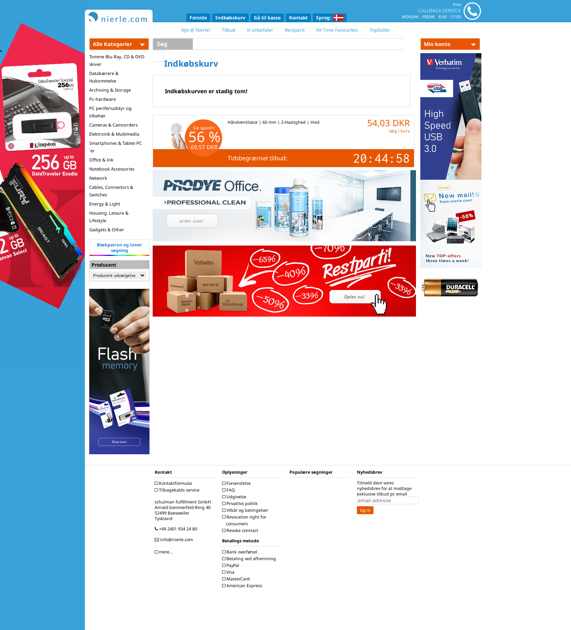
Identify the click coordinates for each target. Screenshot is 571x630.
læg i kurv (399, 131)
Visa (229, 572)
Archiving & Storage (110, 90)
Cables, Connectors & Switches (111, 191)
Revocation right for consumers (245, 520)
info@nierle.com (175, 539)
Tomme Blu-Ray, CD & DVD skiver (116, 60)
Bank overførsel (240, 552)
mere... (165, 552)
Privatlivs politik (241, 503)
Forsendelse (237, 483)
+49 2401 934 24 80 (177, 529)
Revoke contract (241, 530)
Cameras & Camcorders (113, 125)
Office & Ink (101, 160)
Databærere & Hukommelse (104, 77)
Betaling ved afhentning (250, 558)
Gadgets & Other (106, 229)
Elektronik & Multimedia (114, 134)
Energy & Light (104, 204)
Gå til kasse (267, 17)
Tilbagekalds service (178, 490)
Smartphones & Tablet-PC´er (115, 147)
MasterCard (237, 579)
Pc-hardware (102, 99)
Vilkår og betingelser (246, 510)
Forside (198, 17)
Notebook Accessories (111, 169)
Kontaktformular (174, 483)
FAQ (229, 490)
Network (98, 178)
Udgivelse (235, 496)
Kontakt (298, 17)
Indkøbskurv (230, 17)
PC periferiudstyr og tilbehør (110, 112)
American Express (243, 585)
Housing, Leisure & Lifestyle (108, 216)
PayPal (231, 565)
